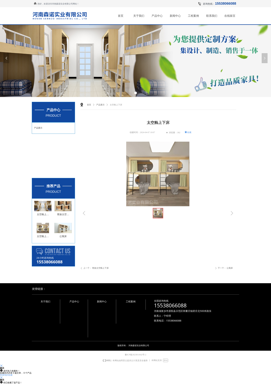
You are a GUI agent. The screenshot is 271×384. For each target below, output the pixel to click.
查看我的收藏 (6, 374)
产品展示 (38, 128)
